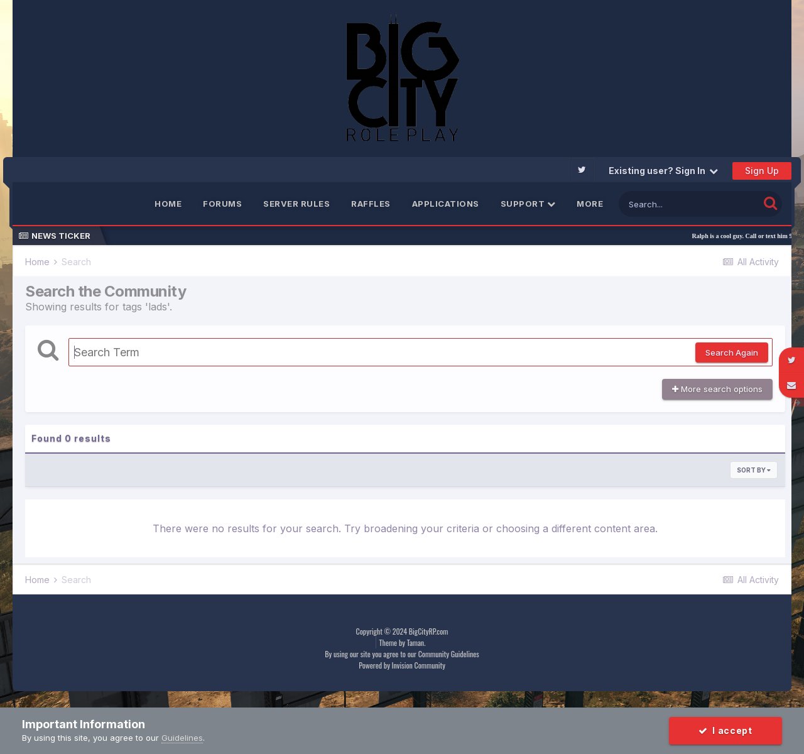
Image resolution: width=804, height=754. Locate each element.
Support (528, 204)
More (590, 204)
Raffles (371, 204)
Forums (222, 204)
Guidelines (182, 738)
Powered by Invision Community (402, 665)
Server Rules (296, 204)
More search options (717, 389)
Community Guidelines (448, 653)
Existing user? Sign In (663, 170)
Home (168, 204)
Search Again (731, 352)
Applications (445, 204)
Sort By (754, 470)
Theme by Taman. (402, 642)
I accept (725, 730)
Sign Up (762, 170)
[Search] (689, 204)
